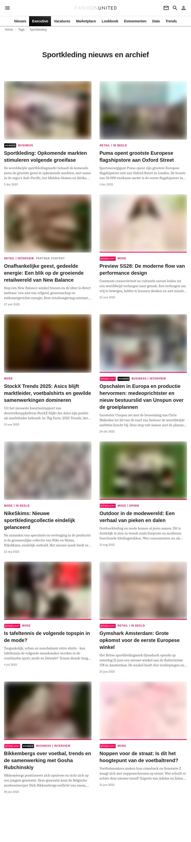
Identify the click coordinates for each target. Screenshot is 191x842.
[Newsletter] (166, 8)
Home (9, 29)
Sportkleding (38, 29)
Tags (21, 29)
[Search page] (175, 8)
